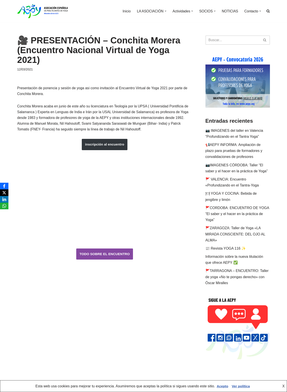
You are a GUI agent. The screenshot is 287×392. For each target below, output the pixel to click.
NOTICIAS (229, 11)
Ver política (241, 386)
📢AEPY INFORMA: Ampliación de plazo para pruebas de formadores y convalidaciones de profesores (233, 151)
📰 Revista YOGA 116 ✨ (225, 248)
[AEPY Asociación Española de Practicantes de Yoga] (42, 11)
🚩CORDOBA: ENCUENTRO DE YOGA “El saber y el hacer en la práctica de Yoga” (237, 214)
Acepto (222, 386)
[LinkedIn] (4, 199)
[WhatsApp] (4, 206)
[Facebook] (4, 186)
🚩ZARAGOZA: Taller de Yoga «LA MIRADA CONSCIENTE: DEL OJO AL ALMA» (235, 234)
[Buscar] (232, 40)
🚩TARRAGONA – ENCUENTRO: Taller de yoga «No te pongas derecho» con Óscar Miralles (237, 277)
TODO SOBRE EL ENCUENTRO (104, 256)
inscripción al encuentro (104, 147)
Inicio (124, 11)
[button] (164, 11)
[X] (4, 192)
